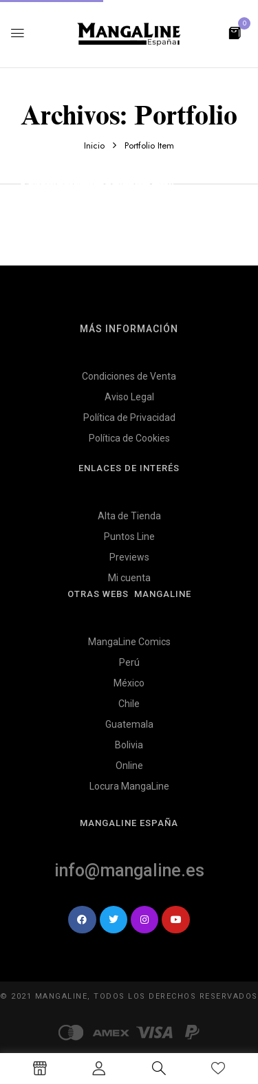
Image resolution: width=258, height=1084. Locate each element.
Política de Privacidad (129, 417)
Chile (129, 703)
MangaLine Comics (129, 641)
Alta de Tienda (129, 515)
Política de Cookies (129, 438)
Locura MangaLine (129, 786)
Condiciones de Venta (129, 376)
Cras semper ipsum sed (88, 183)
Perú (129, 662)
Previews (129, 557)
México (129, 683)
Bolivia (129, 744)
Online (129, 765)
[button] (234, 32)
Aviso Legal (129, 396)
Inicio (94, 145)
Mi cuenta (129, 577)
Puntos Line (129, 536)
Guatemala (129, 724)
